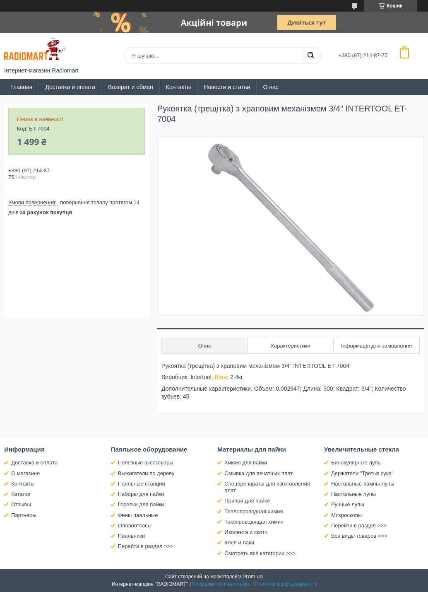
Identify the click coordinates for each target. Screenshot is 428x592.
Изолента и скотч (245, 532)
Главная (21, 87)
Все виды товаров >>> (359, 536)
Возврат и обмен (130, 87)
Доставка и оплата (70, 87)
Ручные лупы (347, 504)
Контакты (178, 87)
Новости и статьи (227, 87)
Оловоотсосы (134, 525)
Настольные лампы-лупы (362, 484)
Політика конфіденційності (285, 584)
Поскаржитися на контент (221, 584)
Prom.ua (253, 576)
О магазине (25, 473)
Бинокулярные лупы (356, 462)
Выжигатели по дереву (146, 473)
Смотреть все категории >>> (259, 553)
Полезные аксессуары (145, 462)
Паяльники (131, 536)
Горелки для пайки (141, 504)
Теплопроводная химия (253, 511)
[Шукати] (310, 55)
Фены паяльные (138, 515)
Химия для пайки (245, 462)
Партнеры (23, 515)
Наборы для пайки (141, 494)
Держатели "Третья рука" (362, 473)
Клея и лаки (239, 542)
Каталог (21, 494)
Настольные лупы (353, 494)
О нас (270, 87)
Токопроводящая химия (254, 522)
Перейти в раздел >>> (145, 546)
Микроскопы (346, 515)
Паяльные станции (141, 484)
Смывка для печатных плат (258, 473)
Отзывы (21, 504)
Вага (221, 377)
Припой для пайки (246, 501)
